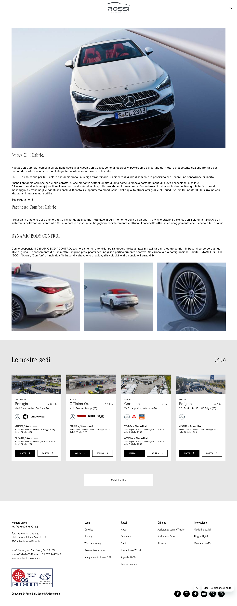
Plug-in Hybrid (201, 536)
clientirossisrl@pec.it (28, 541)
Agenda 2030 (128, 557)
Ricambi (162, 543)
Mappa (25, 453)
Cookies (88, 529)
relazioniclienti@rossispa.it (32, 537)
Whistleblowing (92, 543)
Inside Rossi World (131, 550)
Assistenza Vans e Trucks (171, 529)
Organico (126, 536)
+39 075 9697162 (50, 554)
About (124, 529)
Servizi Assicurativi (94, 550)
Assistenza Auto (166, 536)
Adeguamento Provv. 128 (98, 557)
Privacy (88, 536)
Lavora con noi (129, 564)
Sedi (123, 543)
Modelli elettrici (202, 529)
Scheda (47, 453)
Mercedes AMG (202, 543)
